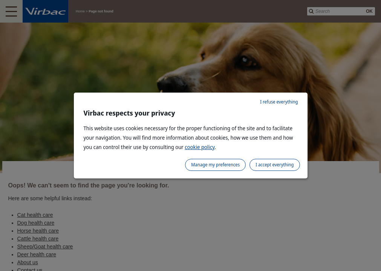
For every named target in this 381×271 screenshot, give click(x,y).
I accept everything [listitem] (275, 164)
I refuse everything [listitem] (279, 102)
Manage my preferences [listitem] (215, 164)
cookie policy (199, 147)
